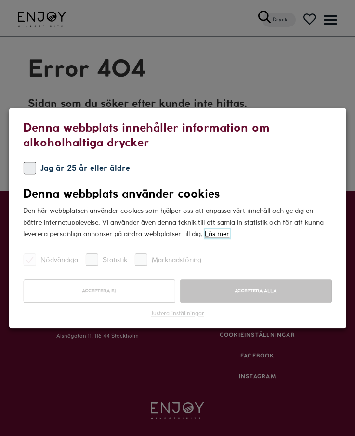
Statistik (106, 259)
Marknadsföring (167, 259)
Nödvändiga (50, 259)
